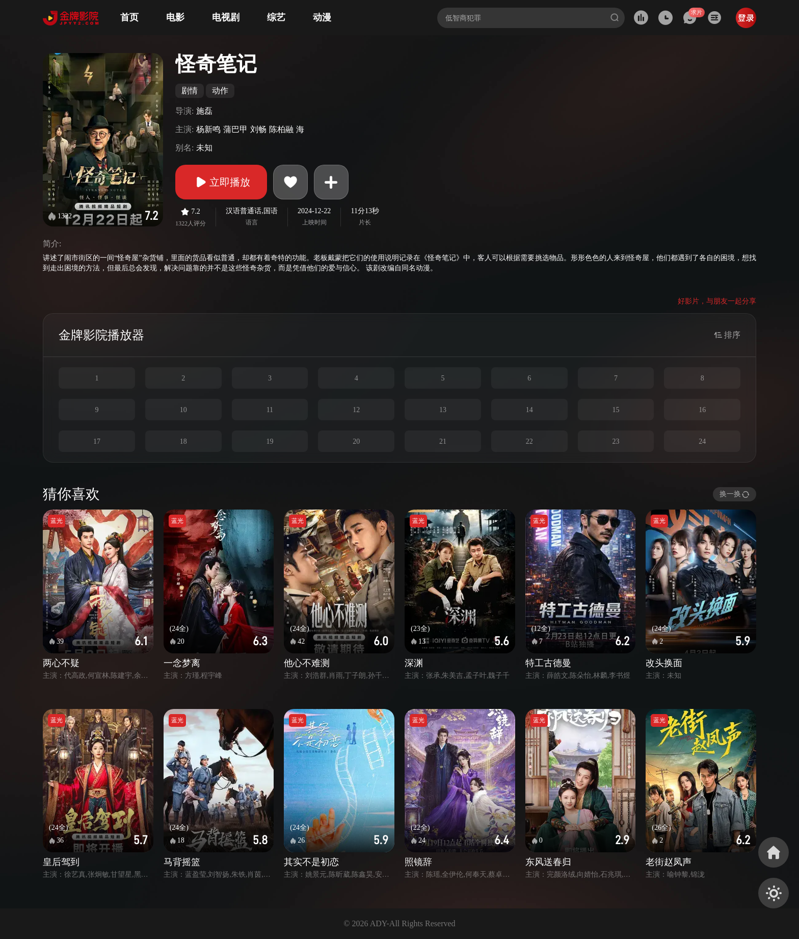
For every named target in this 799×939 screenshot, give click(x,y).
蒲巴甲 (235, 129)
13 (442, 410)
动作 (220, 90)
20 (356, 441)
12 (356, 410)
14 (529, 410)
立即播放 (221, 182)
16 (702, 410)
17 (96, 441)
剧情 (189, 90)
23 (615, 441)
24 (702, 441)
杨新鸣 (208, 129)
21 (442, 441)
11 (270, 410)
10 (183, 410)
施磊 (204, 111)
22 (529, 441)
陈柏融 (281, 129)
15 (615, 410)
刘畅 (258, 129)
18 (183, 441)
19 (269, 441)
